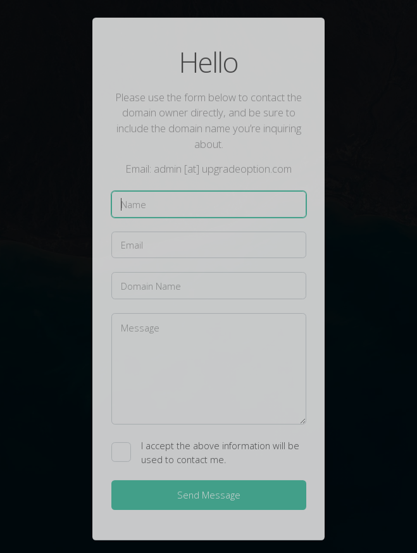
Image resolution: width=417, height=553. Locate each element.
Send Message (208, 496)
